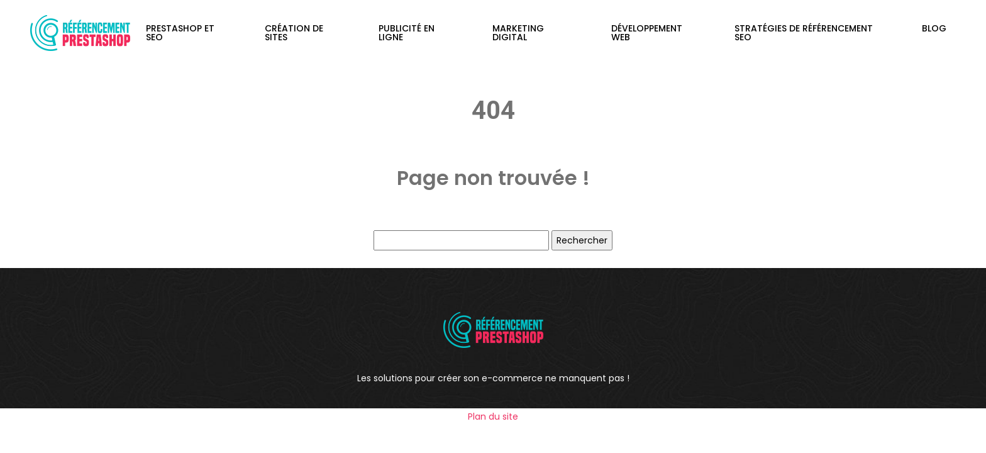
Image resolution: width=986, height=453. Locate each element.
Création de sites (294, 32)
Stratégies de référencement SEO (803, 32)
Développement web (646, 32)
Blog (934, 28)
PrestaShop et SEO (180, 32)
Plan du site (493, 416)
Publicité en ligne (407, 32)
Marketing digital (518, 32)
